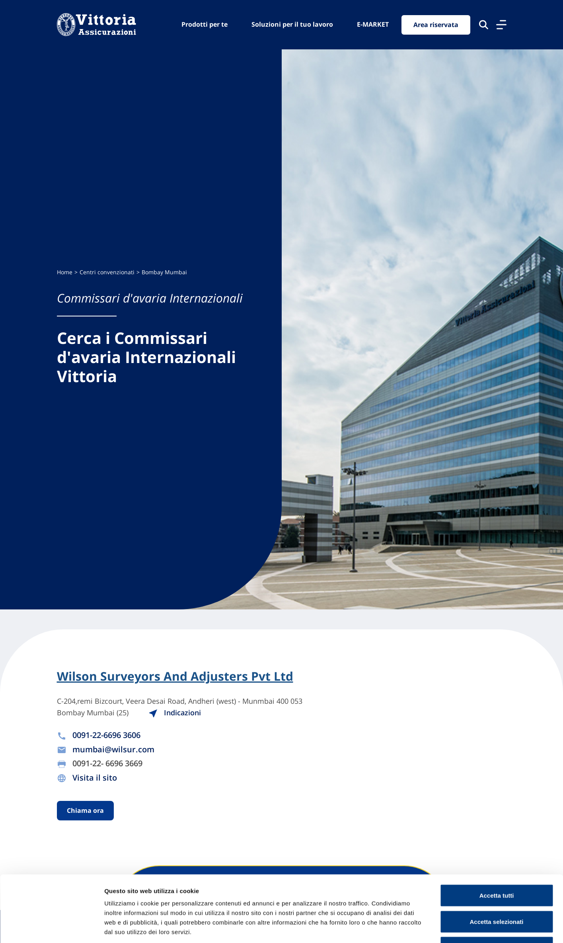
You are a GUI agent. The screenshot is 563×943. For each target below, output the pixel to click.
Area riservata (435, 24)
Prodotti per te (204, 24)
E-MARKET (373, 24)
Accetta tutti (496, 838)
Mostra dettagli (418, 927)
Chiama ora (85, 810)
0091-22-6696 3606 (106, 735)
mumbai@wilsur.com (113, 749)
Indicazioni (174, 712)
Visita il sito (94, 777)
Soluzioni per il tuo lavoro (292, 24)
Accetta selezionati (496, 864)
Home (64, 272)
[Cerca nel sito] (483, 24)
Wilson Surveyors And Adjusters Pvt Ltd (175, 676)
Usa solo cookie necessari (496, 890)
